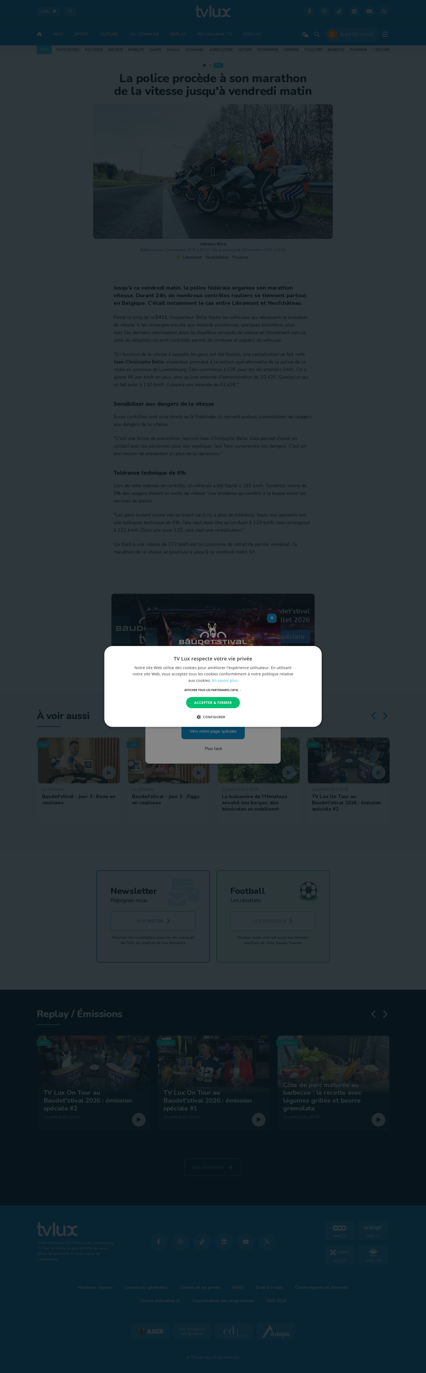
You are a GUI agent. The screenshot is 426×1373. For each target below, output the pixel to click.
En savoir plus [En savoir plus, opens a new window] (225, 680)
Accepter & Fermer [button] (213, 702)
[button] (213, 690)
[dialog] (213, 686)
